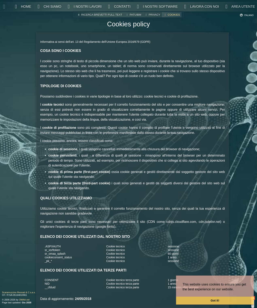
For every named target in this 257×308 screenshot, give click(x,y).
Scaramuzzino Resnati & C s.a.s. (19, 292)
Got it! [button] (215, 300)
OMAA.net (24, 299)
